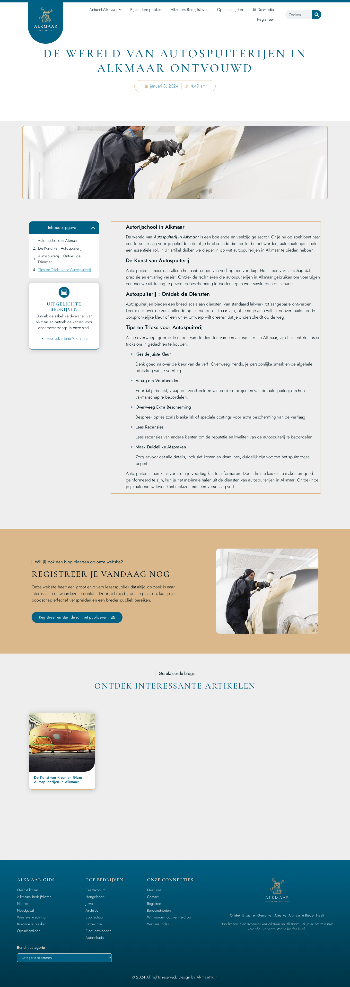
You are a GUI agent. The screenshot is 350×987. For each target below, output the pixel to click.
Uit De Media (263, 9)
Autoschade (95, 937)
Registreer (265, 19)
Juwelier (92, 903)
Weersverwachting (31, 916)
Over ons (154, 889)
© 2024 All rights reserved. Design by (175, 977)
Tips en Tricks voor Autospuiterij (64, 269)
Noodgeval (25, 910)
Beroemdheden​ (159, 910)
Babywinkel (94, 923)
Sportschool (95, 916)
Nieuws (22, 903)
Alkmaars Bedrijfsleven (189, 9)
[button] (93, 228)
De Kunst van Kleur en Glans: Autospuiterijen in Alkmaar (59, 779)
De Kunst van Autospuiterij (59, 248)
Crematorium (95, 889)
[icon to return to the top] (332, 950)
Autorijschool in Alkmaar (58, 240)
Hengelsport (95, 896)
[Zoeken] (316, 14)
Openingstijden (230, 9)
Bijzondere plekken (146, 9)
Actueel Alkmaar (105, 10)
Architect (92, 910)
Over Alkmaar (27, 889)
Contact (152, 896)
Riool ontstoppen (98, 930)
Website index (158, 923)
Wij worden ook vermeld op (169, 916)
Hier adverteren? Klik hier (68, 339)
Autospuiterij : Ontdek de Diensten (59, 259)
